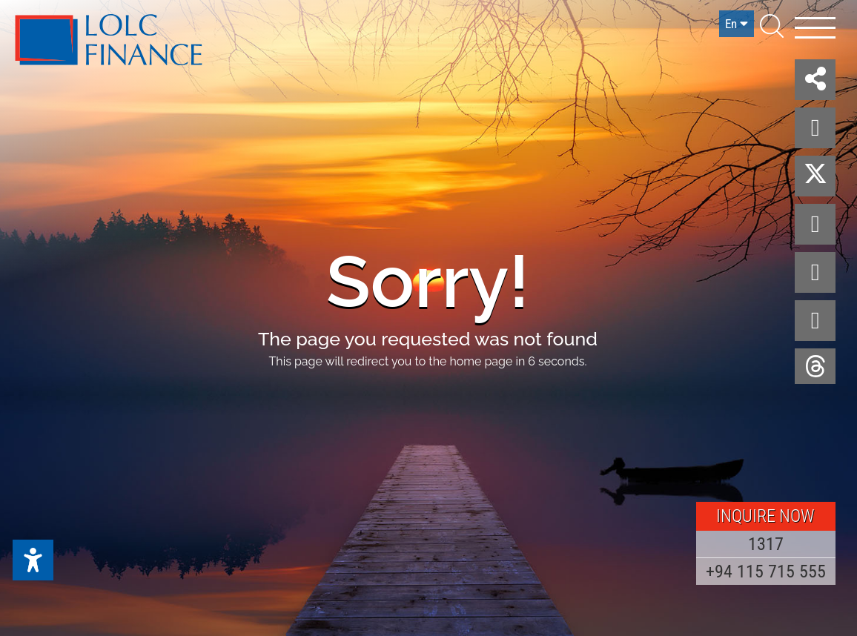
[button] (815, 79)
